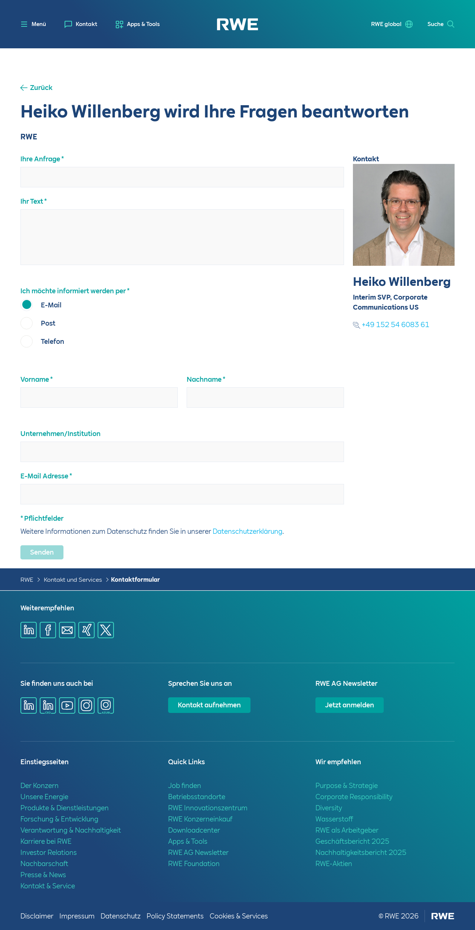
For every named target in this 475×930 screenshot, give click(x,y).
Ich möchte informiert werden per (73, 291)
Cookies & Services (239, 916)
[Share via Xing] (86, 630)
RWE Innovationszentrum (208, 808)
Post (48, 323)
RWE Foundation (194, 864)
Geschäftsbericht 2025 (352, 841)
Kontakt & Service (47, 886)
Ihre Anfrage (40, 159)
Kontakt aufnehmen (209, 705)
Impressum (77, 916)
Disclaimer (36, 916)
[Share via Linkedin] (28, 630)
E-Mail (51, 305)
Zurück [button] (41, 87)
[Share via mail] (67, 630)
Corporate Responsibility (354, 797)
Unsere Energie (44, 797)
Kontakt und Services (73, 579)
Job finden (184, 785)
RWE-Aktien (333, 864)
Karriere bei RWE (46, 841)
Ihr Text (31, 201)
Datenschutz (121, 916)
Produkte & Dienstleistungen (64, 808)
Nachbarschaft (44, 864)
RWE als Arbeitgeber (347, 830)
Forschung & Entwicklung (59, 819)
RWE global (386, 24)
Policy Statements (175, 916)
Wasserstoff (334, 819)
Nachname (204, 379)
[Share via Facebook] (48, 630)
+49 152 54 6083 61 (391, 325)
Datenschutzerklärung (247, 531)
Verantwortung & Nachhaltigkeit (70, 830)
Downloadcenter (194, 830)
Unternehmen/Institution (60, 433)
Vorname (34, 379)
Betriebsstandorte (196, 797)
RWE (26, 579)
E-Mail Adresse (44, 476)
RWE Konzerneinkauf (200, 819)
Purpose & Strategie (346, 785)
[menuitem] (81, 24)
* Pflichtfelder (41, 518)
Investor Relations (48, 852)
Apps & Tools (143, 24)
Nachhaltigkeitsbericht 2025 (360, 852)
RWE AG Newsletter (198, 852)
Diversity (328, 808)
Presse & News (43, 875)
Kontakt (86, 24)
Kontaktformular (135, 579)
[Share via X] (106, 630)
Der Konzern (39, 785)
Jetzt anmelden (349, 705)
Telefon (52, 341)
